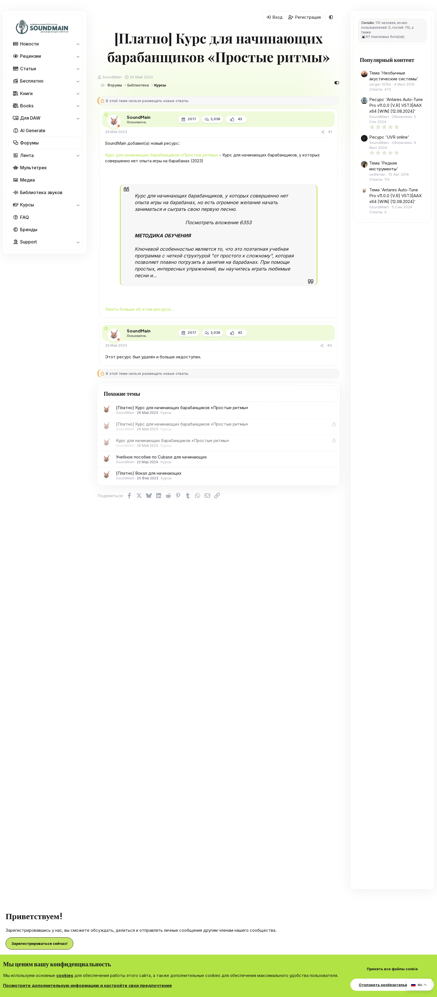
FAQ (24, 217)
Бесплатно (31, 81)
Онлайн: (368, 23)
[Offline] (118, 126)
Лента (27, 155)
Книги (26, 93)
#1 (330, 132)
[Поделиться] (322, 132)
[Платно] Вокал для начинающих (148, 473)
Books (26, 105)
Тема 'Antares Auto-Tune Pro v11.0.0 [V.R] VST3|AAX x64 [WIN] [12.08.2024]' (395, 195)
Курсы (27, 204)
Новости (29, 44)
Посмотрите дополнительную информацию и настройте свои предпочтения (87, 985)
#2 (329, 345)
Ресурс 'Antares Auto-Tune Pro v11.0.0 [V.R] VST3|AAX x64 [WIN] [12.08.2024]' (396, 105)
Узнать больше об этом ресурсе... (139, 309)
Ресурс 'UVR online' (389, 137)
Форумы (29, 143)
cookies (64, 975)
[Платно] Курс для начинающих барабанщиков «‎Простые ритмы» (182, 407)
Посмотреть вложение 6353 (218, 222)
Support (28, 242)
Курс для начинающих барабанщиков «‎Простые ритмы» (161, 155)
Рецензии (30, 56)
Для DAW (30, 118)
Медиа (27, 180)
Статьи (28, 68)
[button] (78, 44)
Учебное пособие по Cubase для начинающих (161, 457)
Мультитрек (33, 167)
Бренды (28, 229)
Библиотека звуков (41, 192)
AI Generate (32, 130)
